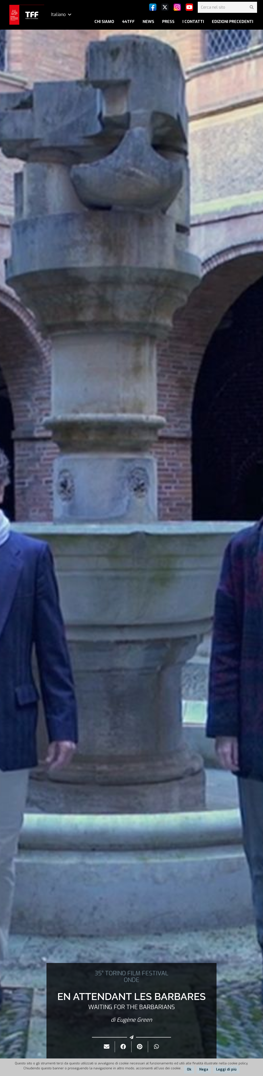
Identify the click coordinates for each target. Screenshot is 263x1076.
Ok (189, 1069)
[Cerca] (251, 7)
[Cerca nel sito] (227, 7)
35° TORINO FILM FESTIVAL (131, 973)
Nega (203, 1069)
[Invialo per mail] (106, 1046)
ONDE (131, 980)
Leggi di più (226, 1069)
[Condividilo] (123, 1046)
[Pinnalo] (140, 1046)
